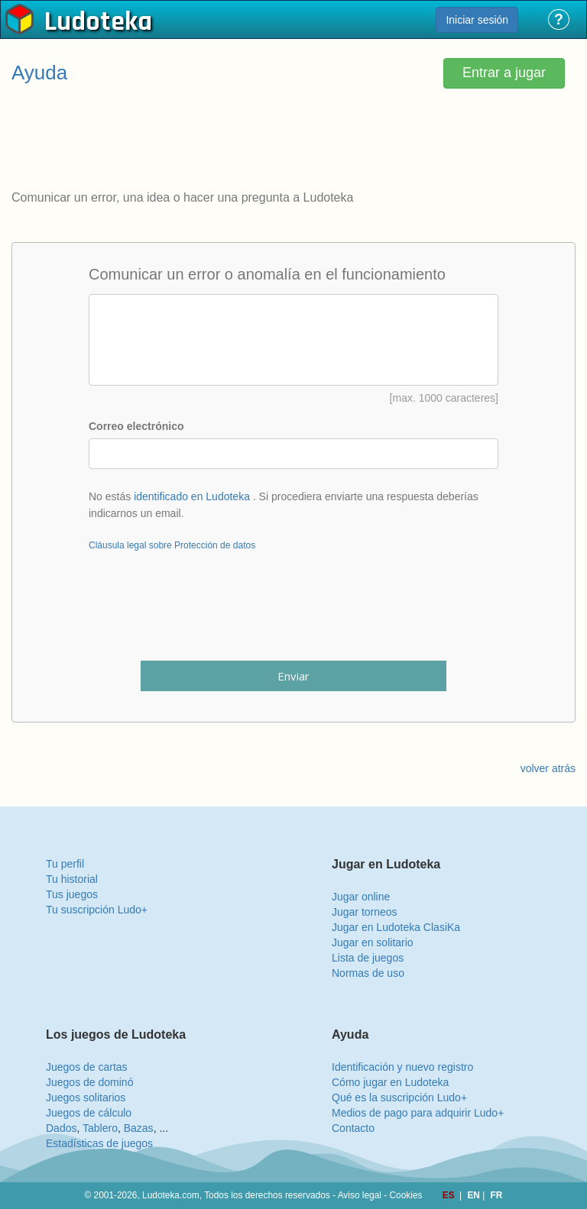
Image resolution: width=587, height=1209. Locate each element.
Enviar (293, 676)
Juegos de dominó (89, 1082)
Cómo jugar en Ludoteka (390, 1082)
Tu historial (72, 879)
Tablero (100, 1128)
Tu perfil (65, 864)
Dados (61, 1128)
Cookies (406, 1195)
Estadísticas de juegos (99, 1143)
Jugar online (361, 897)
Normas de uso (368, 973)
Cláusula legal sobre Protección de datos (172, 545)
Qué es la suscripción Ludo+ (399, 1097)
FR (497, 1195)
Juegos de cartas (87, 1067)
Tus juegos (72, 894)
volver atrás (548, 768)
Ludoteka (98, 22)
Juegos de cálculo (88, 1113)
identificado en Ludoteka (192, 496)
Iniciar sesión (477, 20)
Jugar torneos (364, 912)
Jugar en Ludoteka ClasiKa (396, 927)
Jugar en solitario (372, 942)
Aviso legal (359, 1195)
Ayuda (39, 72)
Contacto (353, 1128)
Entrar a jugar (504, 72)
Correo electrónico (136, 426)
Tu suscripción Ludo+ (97, 910)
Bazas (139, 1128)
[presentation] (293, 615)
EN (474, 1195)
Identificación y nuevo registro (402, 1067)
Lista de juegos (368, 958)
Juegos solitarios (85, 1097)
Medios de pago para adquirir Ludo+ (418, 1113)
